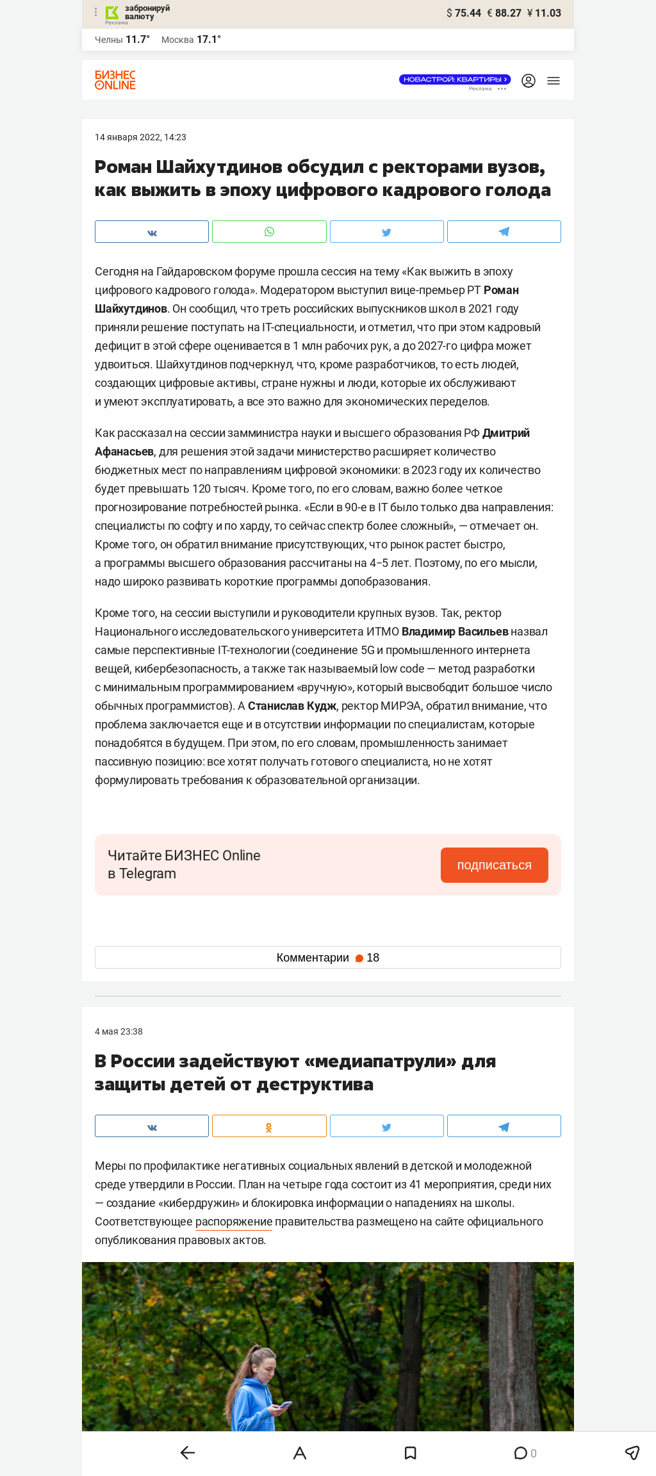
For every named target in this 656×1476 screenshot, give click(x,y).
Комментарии (328, 957)
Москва (177, 40)
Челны (109, 40)
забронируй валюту (147, 12)
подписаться (494, 865)
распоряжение (234, 1221)
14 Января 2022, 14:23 (140, 137)
